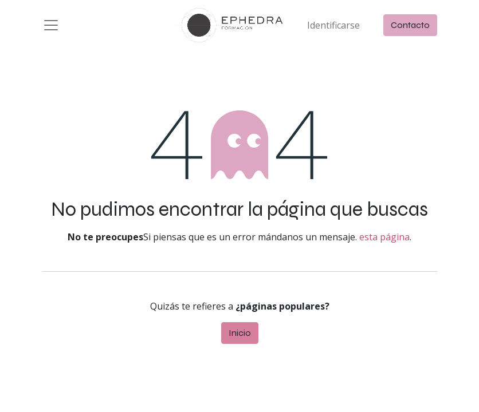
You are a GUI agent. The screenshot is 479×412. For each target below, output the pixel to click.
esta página (384, 241)
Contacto (410, 27)
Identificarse (333, 27)
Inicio (240, 336)
